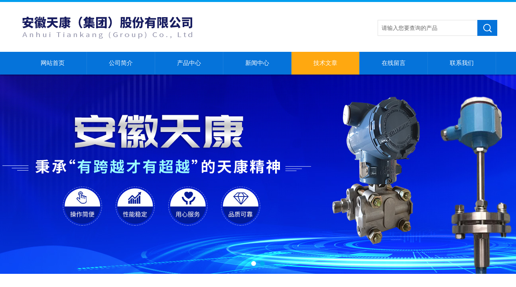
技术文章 (325, 63)
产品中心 (189, 63)
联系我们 (462, 63)
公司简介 (121, 63)
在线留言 (394, 63)
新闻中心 (257, 63)
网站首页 (53, 63)
